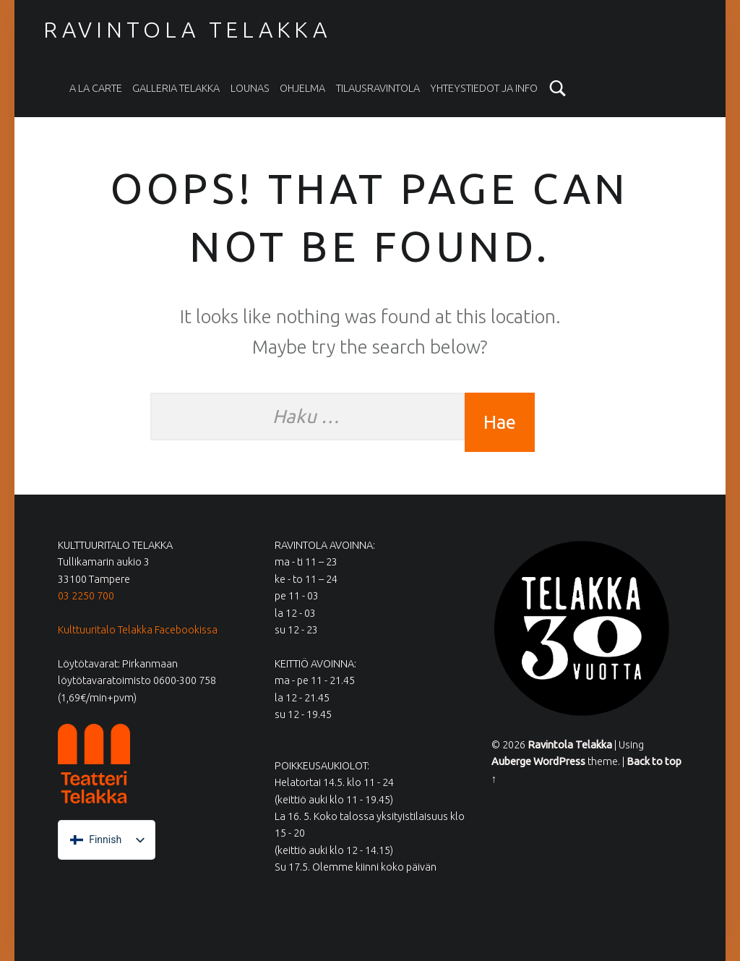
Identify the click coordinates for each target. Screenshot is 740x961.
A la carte (95, 88)
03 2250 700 (86, 596)
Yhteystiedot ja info (484, 88)
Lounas (250, 88)
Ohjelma (302, 88)
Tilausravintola (378, 88)
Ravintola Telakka (187, 29)
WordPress (559, 761)
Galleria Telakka (176, 88)
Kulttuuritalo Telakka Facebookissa (138, 630)
